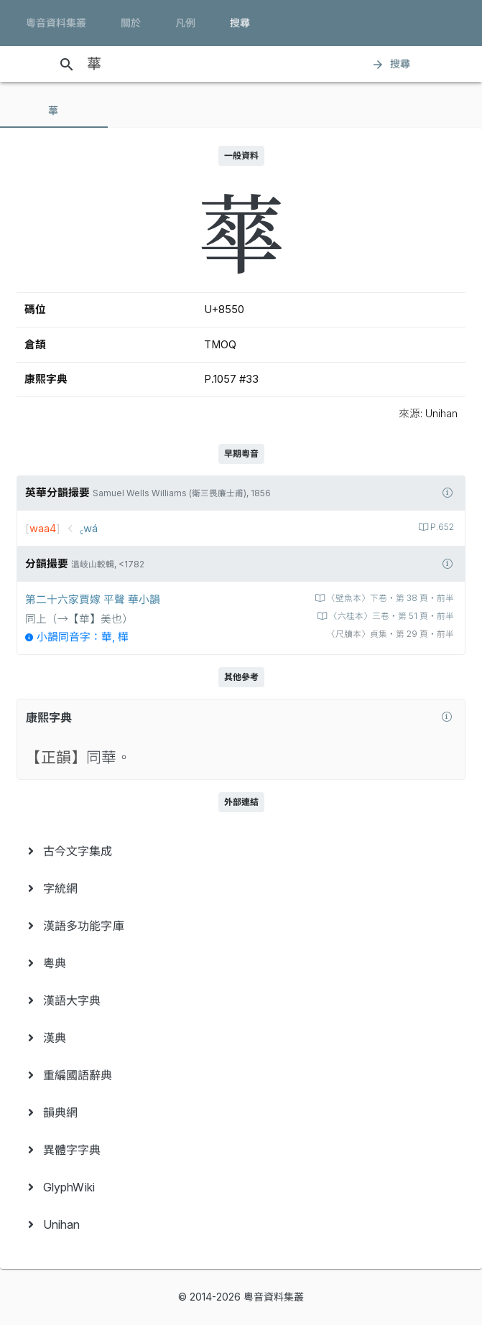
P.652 (441, 527)
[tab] (54, 110)
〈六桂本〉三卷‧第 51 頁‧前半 (390, 616)
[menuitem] (241, 851)
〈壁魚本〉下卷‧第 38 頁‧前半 (389, 598)
